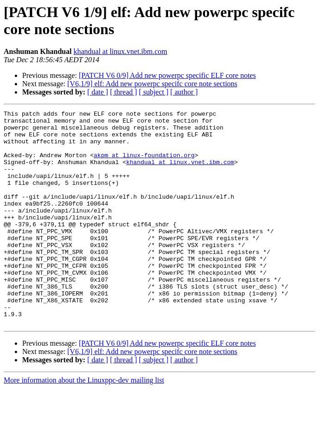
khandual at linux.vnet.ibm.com (120, 51)
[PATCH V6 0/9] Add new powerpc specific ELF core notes (167, 75)
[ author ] (184, 92)
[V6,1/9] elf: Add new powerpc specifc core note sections (152, 84)
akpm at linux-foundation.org (144, 164)
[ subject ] (154, 92)
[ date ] (97, 92)
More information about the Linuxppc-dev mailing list (84, 423)
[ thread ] (123, 92)
